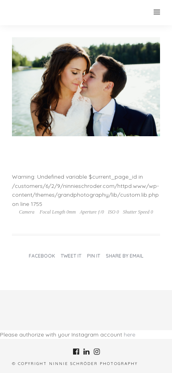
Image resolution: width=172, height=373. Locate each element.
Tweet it (71, 256)
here (129, 334)
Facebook (42, 256)
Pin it (93, 256)
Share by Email (124, 256)
